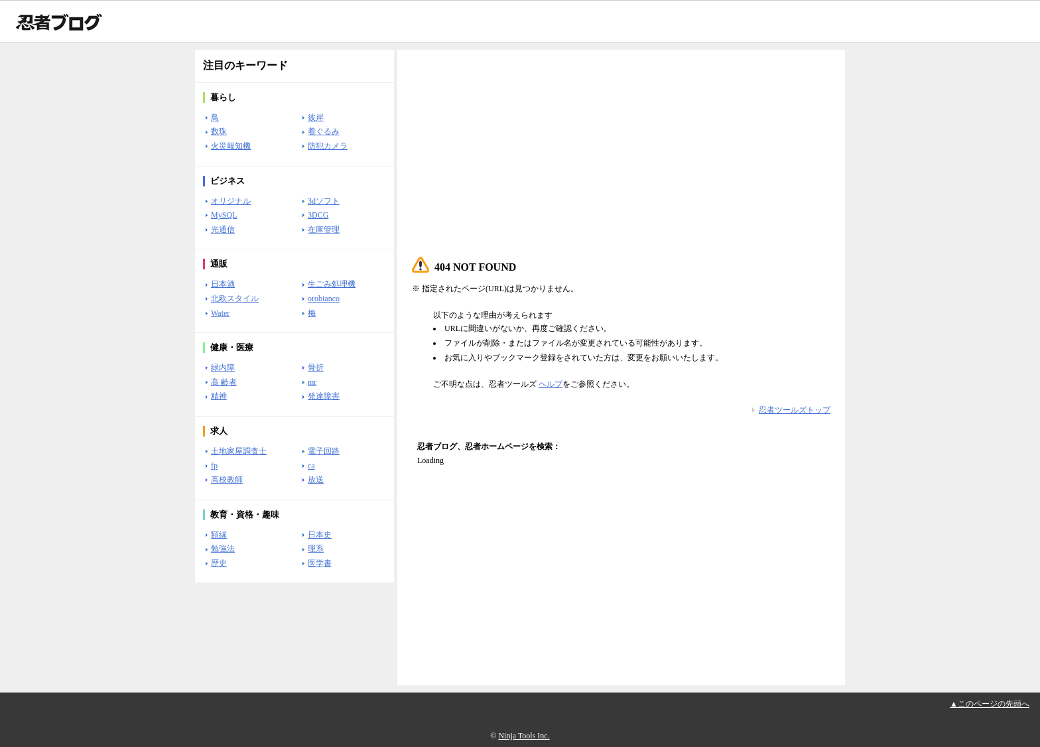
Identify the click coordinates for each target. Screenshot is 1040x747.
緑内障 (223, 367)
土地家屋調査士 (239, 451)
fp (214, 465)
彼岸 (316, 117)
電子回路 (324, 451)
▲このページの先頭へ (989, 704)
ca (311, 465)
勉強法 (223, 548)
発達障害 (324, 396)
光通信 (223, 229)
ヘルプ (550, 384)
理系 (316, 548)
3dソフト (324, 201)
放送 (316, 479)
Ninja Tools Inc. (523, 735)
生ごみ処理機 (332, 284)
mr (312, 382)
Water (220, 313)
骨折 (316, 367)
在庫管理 (324, 229)
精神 (219, 396)
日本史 (320, 534)
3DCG (318, 215)
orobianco (324, 298)
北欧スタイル (235, 298)
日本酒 (223, 284)
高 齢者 (224, 382)
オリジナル (231, 201)
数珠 (219, 131)
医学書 (320, 563)
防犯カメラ (328, 146)
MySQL (224, 215)
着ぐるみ (324, 131)
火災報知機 (231, 146)
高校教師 (227, 479)
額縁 (219, 534)
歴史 (219, 563)
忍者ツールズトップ (794, 410)
